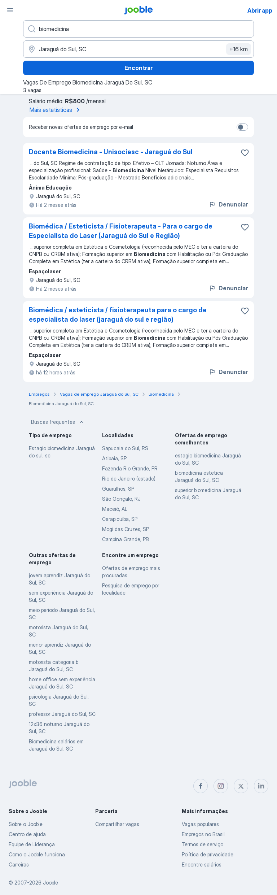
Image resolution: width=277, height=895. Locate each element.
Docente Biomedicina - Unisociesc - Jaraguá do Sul (111, 152)
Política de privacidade (207, 854)
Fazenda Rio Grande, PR (130, 468)
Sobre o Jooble (26, 824)
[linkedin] (261, 786)
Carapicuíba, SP (119, 519)
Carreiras (19, 864)
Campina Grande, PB (125, 539)
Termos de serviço (202, 844)
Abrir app (259, 10)
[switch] (242, 127)
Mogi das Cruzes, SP (125, 529)
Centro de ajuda (27, 834)
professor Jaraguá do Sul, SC (62, 714)
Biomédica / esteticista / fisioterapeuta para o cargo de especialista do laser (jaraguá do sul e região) (118, 314)
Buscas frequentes (58, 422)
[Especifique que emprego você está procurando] (138, 29)
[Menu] (10, 10)
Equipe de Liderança (32, 844)
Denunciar (228, 204)
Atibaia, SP (114, 458)
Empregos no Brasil (203, 834)
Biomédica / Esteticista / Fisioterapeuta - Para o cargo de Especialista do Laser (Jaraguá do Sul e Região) (120, 230)
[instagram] (221, 786)
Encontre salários (201, 864)
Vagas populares (200, 824)
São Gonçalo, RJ (121, 499)
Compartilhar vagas (117, 824)
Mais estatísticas (56, 109)
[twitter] (241, 786)
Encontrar (138, 67)
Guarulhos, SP (118, 489)
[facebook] (200, 786)
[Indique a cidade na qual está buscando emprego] (138, 49)
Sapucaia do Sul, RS (125, 448)
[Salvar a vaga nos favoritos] (245, 152)
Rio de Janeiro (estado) (128, 478)
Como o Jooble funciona (37, 854)
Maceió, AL (114, 509)
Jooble (50, 882)
